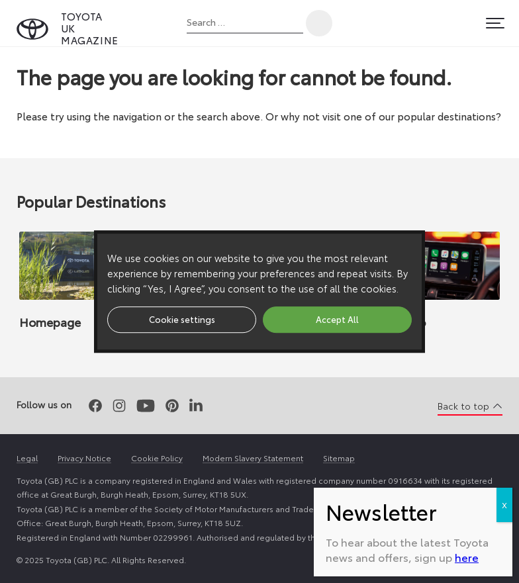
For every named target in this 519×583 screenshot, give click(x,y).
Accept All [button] (337, 319)
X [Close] (504, 504)
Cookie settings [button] (182, 319)
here (467, 556)
